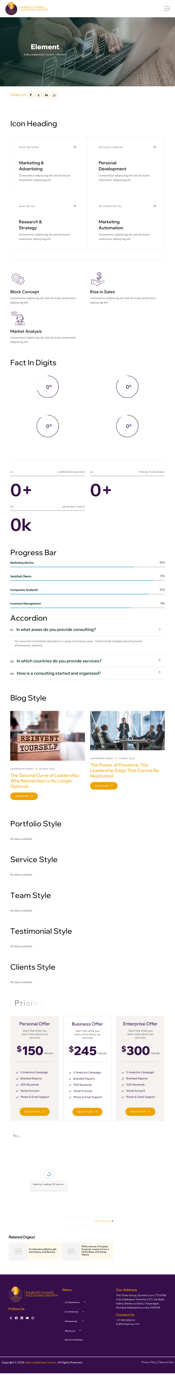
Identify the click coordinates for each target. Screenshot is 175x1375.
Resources (74, 1330)
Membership (75, 1321)
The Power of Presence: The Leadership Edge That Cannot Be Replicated (124, 770)
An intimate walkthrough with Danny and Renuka (42, 1250)
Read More (24, 796)
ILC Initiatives (76, 1312)
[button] (87, 629)
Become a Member (74, 1339)
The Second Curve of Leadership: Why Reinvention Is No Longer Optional (45, 780)
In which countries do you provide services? (56, 660)
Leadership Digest (22, 769)
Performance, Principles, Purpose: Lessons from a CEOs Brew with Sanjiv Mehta (95, 1250)
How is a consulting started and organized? (55, 673)
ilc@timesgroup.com (128, 1323)
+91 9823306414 (125, 1320)
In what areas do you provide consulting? (53, 629)
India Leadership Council (41, 1362)
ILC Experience (76, 1302)
